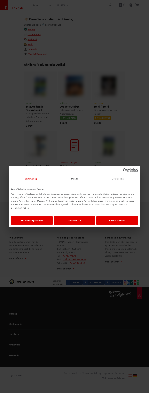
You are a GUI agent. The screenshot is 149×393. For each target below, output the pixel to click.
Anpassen (74, 220)
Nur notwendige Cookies (32, 220)
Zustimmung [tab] (31, 178)
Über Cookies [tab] (118, 178)
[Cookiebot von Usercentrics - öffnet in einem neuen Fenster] (125, 170)
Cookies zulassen (117, 220)
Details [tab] (74, 178)
